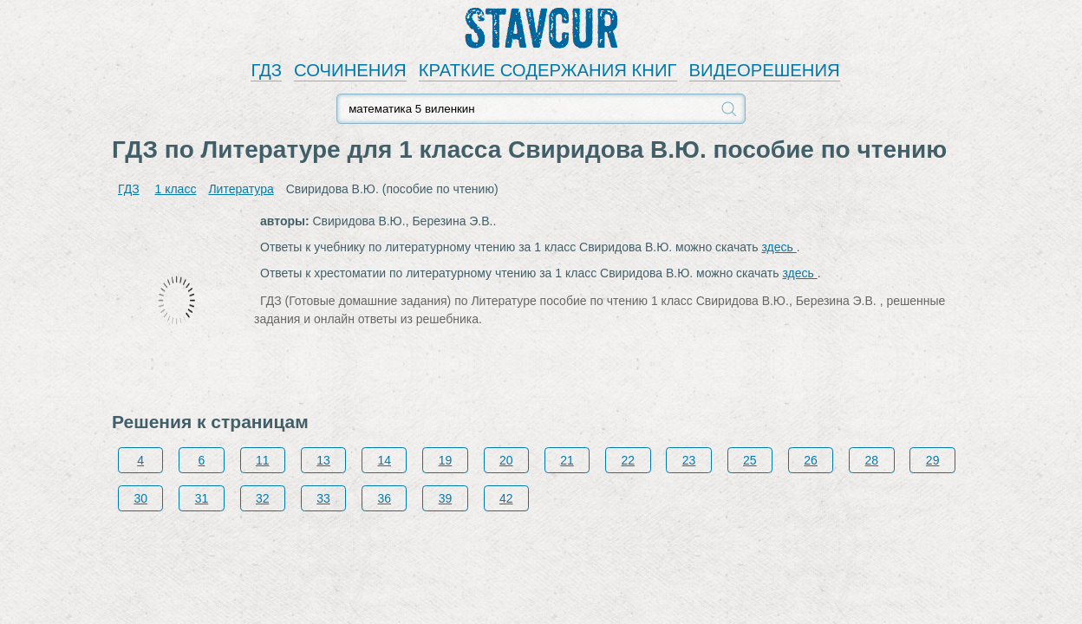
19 (446, 460)
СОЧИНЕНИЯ (350, 70)
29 (933, 460)
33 (323, 498)
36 (384, 498)
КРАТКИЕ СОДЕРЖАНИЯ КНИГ (548, 70)
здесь (778, 247)
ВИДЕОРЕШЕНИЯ (764, 70)
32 (263, 498)
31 (202, 498)
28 (872, 460)
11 (263, 460)
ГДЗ (266, 70)
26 (811, 460)
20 (506, 460)
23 (689, 460)
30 (140, 498)
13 (323, 460)
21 (567, 460)
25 (750, 460)
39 (446, 498)
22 (629, 460)
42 (506, 498)
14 (384, 460)
